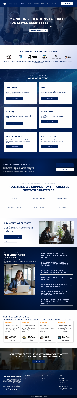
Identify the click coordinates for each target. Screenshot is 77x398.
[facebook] (4, 389)
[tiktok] (17, 389)
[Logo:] (44, 56)
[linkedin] (12, 389)
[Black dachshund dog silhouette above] (56, 56)
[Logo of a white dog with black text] (32, 56)
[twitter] (6, 389)
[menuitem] (23, 3)
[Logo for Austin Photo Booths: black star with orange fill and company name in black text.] (68, 56)
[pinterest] (14, 389)
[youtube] (10, 389)
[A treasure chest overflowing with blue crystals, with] (21, 56)
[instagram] (8, 389)
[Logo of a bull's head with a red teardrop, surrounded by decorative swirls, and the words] (9, 56)
